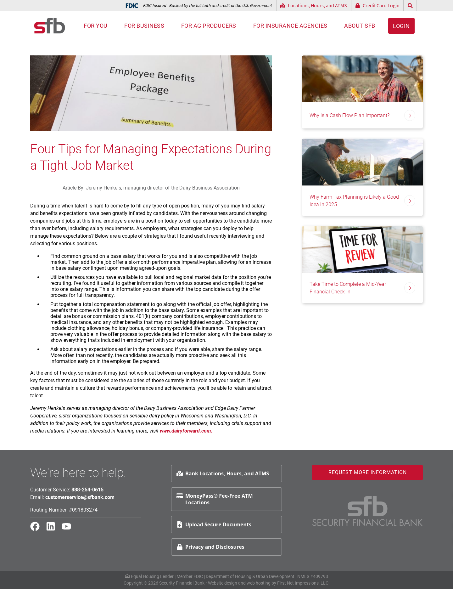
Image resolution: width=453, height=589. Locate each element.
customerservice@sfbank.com (80, 497)
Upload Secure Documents (213, 524)
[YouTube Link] (69, 529)
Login (401, 26)
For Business (144, 25)
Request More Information (367, 472)
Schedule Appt (431, 510)
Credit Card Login (377, 5)
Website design (222, 583)
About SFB (359, 25)
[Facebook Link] (37, 529)
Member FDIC (189, 576)
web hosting (259, 583)
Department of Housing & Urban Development (250, 576)
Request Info (429, 495)
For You (96, 25)
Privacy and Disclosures (210, 546)
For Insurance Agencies (290, 25)
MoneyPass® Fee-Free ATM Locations (214, 499)
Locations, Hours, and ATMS (313, 5)
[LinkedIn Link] (53, 529)
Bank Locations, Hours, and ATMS (222, 473)
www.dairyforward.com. (187, 431)
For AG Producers (208, 25)
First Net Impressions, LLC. (303, 583)
